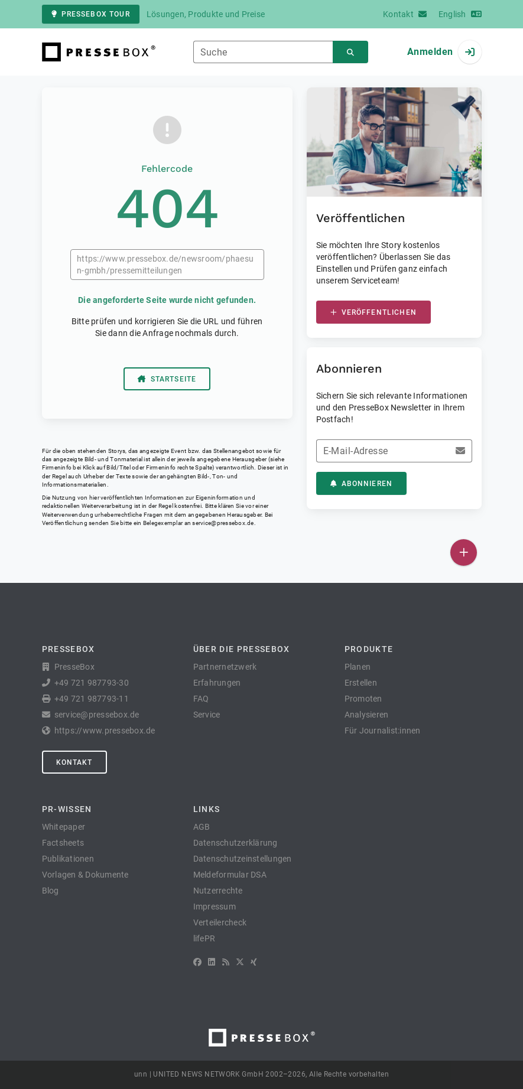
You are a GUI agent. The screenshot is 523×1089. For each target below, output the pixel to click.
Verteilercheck (220, 922)
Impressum (214, 906)
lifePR (204, 938)
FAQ (201, 698)
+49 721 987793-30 (91, 682)
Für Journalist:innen (383, 730)
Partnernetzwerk (225, 666)
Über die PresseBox (241, 649)
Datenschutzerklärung (235, 842)
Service (206, 714)
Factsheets (63, 842)
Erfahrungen (217, 682)
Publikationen (68, 858)
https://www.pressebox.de (104, 730)
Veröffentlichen (373, 312)
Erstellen (361, 682)
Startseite (167, 379)
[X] (240, 962)
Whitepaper (64, 827)
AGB (201, 827)
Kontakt (74, 762)
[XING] (254, 962)
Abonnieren (361, 484)
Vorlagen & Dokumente (85, 874)
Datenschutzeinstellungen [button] (242, 858)
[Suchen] (350, 52)
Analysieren (367, 714)
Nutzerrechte (218, 890)
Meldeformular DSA (230, 874)
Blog (50, 890)
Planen (358, 666)
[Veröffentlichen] (463, 552)
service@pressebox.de (223, 523)
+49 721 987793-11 (91, 698)
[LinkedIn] (211, 962)
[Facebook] (197, 962)
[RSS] (225, 962)
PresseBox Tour (90, 14)
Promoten (363, 698)
